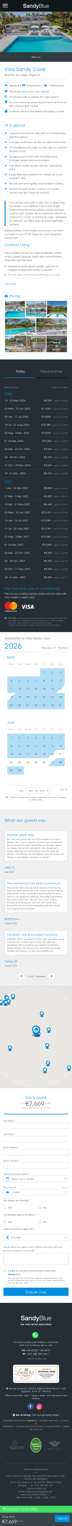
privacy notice (35, 1280)
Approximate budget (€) (18, 1229)
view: (21, 790)
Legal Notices (53, 1426)
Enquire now (36, 1291)
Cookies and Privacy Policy (30, 1426)
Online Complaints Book (36, 1469)
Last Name (9, 1134)
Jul (63, 789)
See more (10, 284)
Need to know (52, 371)
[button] (36, 1031)
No (43, 1207)
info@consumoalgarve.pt (38, 1491)
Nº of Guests (9, 1187)
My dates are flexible (16, 1200)
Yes (7, 1207)
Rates (20, 371)
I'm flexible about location (19, 1214)
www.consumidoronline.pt (34, 1494)
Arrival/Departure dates (16, 1174)
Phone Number (11, 1160)
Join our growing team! (36, 1415)
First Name (9, 1120)
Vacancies (7, 1426)
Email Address (11, 1147)
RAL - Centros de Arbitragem (45, 1477)
